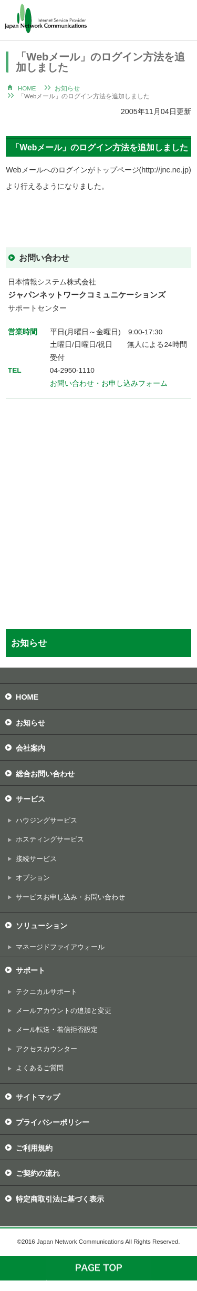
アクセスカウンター (46, 1049)
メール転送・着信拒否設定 (57, 1029)
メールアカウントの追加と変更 (63, 1011)
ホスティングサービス (50, 839)
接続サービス (36, 859)
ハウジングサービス (46, 820)
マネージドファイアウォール (60, 947)
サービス (30, 799)
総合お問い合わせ (45, 774)
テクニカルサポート (46, 992)
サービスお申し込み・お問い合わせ (70, 897)
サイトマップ (38, 1097)
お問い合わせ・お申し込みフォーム (109, 383)
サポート (30, 970)
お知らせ (67, 88)
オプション (33, 878)
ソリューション (41, 925)
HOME (27, 88)
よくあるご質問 (40, 1068)
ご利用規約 (34, 1148)
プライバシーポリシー (52, 1122)
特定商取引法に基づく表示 (60, 1199)
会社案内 (30, 748)
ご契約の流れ (38, 1173)
